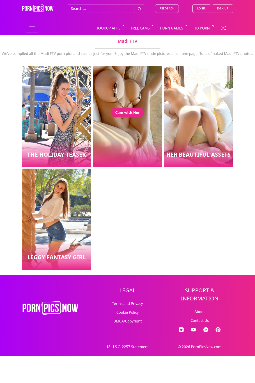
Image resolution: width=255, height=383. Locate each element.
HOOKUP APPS (108, 28)
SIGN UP (222, 8)
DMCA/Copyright (127, 321)
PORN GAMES (171, 28)
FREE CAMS (140, 28)
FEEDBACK (167, 8)
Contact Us (200, 320)
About (200, 311)
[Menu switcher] (32, 28)
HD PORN (202, 28)
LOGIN (201, 8)
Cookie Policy (127, 312)
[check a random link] (224, 27)
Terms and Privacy (127, 303)
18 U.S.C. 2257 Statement (127, 346)
